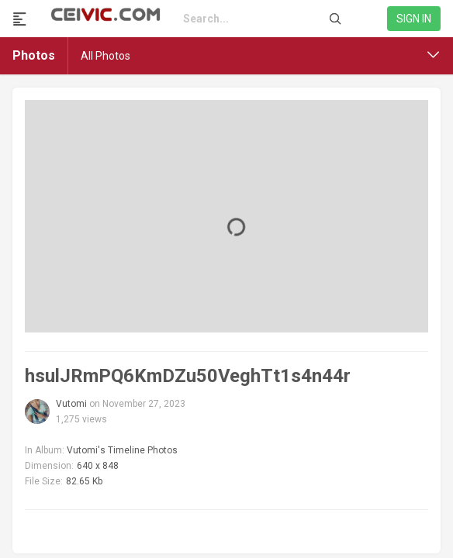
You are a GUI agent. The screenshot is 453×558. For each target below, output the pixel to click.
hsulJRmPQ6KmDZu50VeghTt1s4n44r (188, 376)
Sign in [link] (413, 18)
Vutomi (71, 403)
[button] (434, 55)
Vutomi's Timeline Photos (122, 450)
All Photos (105, 56)
